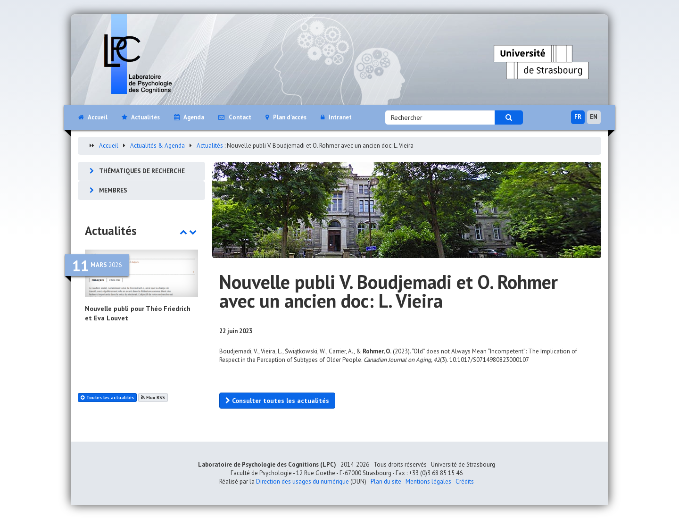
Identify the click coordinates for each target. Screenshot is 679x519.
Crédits (464, 481)
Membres (113, 190)
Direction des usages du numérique (302, 481)
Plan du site (386, 481)
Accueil (108, 146)
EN (593, 117)
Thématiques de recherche (142, 171)
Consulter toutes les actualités (277, 400)
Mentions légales (428, 481)
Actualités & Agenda (157, 146)
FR (577, 117)
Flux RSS (153, 397)
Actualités (210, 146)
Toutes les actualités (107, 397)
